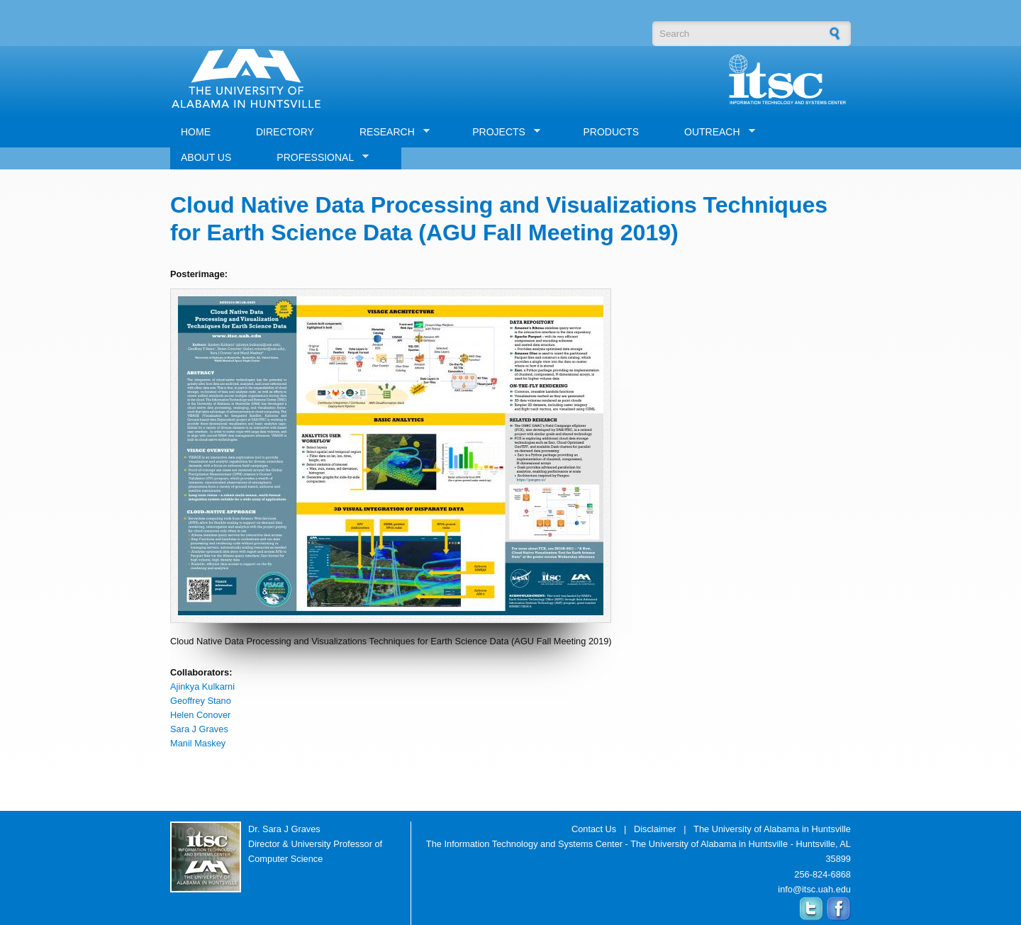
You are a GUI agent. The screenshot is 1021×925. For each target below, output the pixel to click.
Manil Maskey (197, 743)
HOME (196, 132)
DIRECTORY (285, 132)
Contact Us (593, 829)
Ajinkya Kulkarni (202, 686)
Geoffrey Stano (200, 700)
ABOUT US (206, 157)
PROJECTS (501, 132)
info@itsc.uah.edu (814, 889)
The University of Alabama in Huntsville (772, 829)
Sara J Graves (199, 729)
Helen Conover (200, 715)
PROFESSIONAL (317, 158)
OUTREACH (714, 132)
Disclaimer (655, 829)
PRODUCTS (611, 132)
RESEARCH (389, 132)
